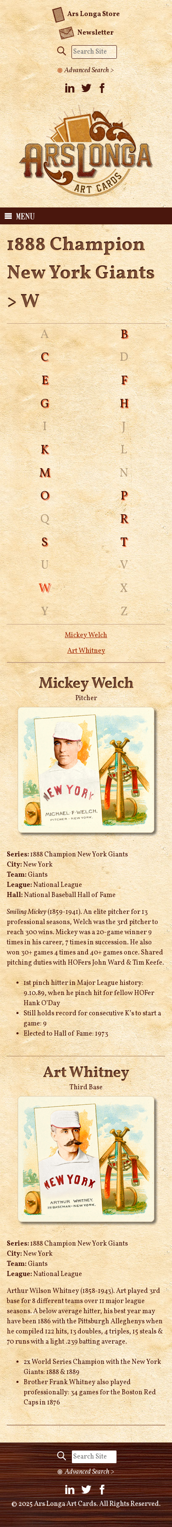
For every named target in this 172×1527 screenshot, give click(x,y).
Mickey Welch (86, 635)
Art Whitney (86, 651)
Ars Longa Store (86, 13)
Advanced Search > (89, 70)
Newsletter (85, 32)
